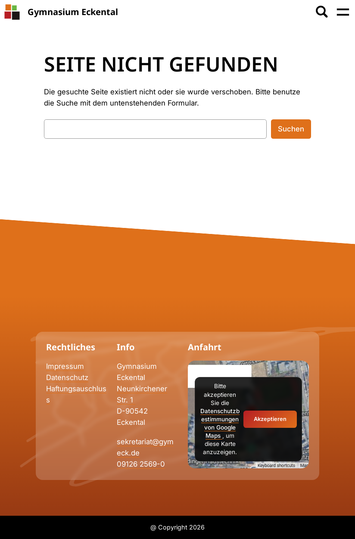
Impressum (65, 366)
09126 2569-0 (141, 464)
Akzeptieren (270, 419)
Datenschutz (67, 377)
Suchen (291, 129)
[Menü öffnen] (343, 12)
